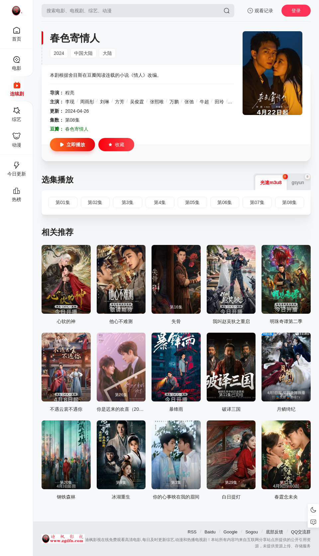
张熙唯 (157, 101)
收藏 (116, 144)
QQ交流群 (301, 531)
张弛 (189, 101)
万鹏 (174, 101)
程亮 (69, 92)
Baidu (209, 531)
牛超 (204, 101)
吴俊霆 (137, 101)
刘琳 (104, 101)
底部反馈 (274, 531)
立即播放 (72, 144)
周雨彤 (87, 101)
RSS (192, 531)
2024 (59, 53)
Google (231, 531)
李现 (69, 101)
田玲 (219, 101)
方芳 (119, 101)
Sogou (251, 531)
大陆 (107, 53)
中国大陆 (83, 53)
